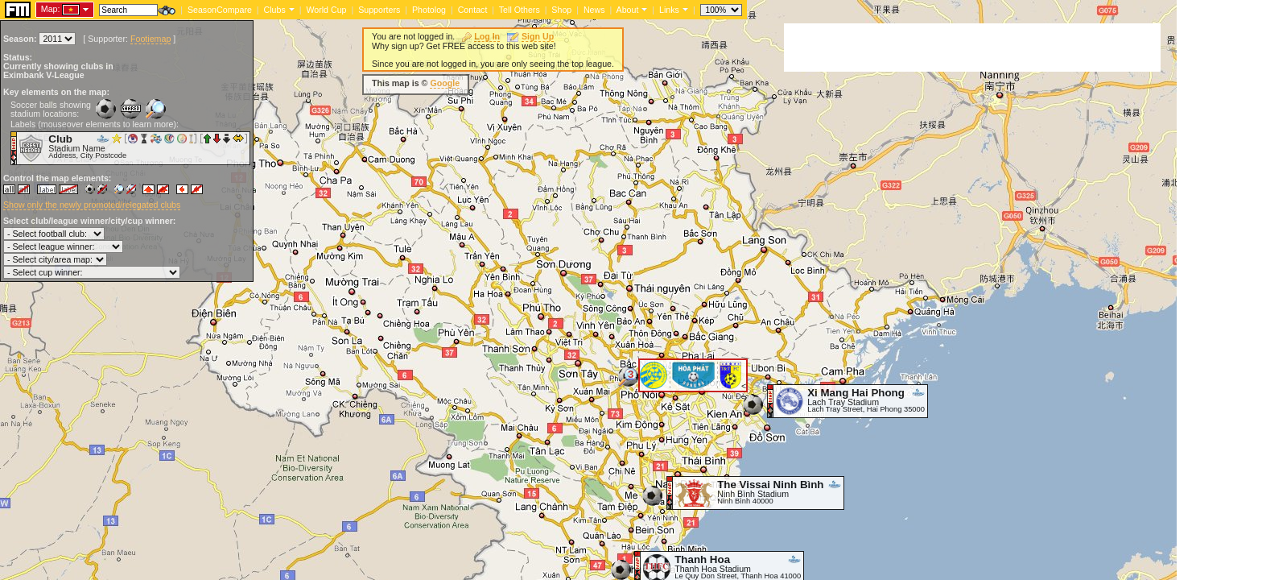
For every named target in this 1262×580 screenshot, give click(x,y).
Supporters (379, 9)
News (594, 9)
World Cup (326, 9)
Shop (561, 9)
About (628, 9)
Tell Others (519, 9)
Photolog (429, 9)
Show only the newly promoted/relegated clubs (91, 204)
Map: (50, 9)
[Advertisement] (972, 47)
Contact (473, 9)
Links (669, 9)
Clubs (275, 9)
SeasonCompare (220, 9)
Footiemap (150, 39)
